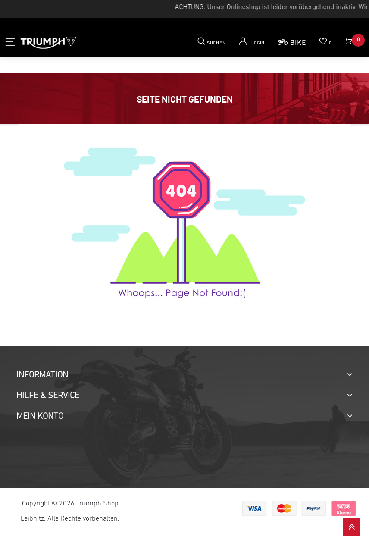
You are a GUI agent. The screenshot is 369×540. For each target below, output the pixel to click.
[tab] (184, 375)
